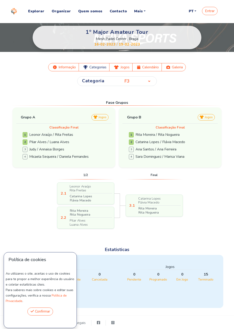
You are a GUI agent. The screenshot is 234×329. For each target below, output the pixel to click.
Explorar (36, 11)
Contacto (118, 11)
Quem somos (90, 11)
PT (191, 11)
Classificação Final (64, 127)
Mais (138, 11)
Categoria (93, 81)
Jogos (99, 117)
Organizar (61, 11)
